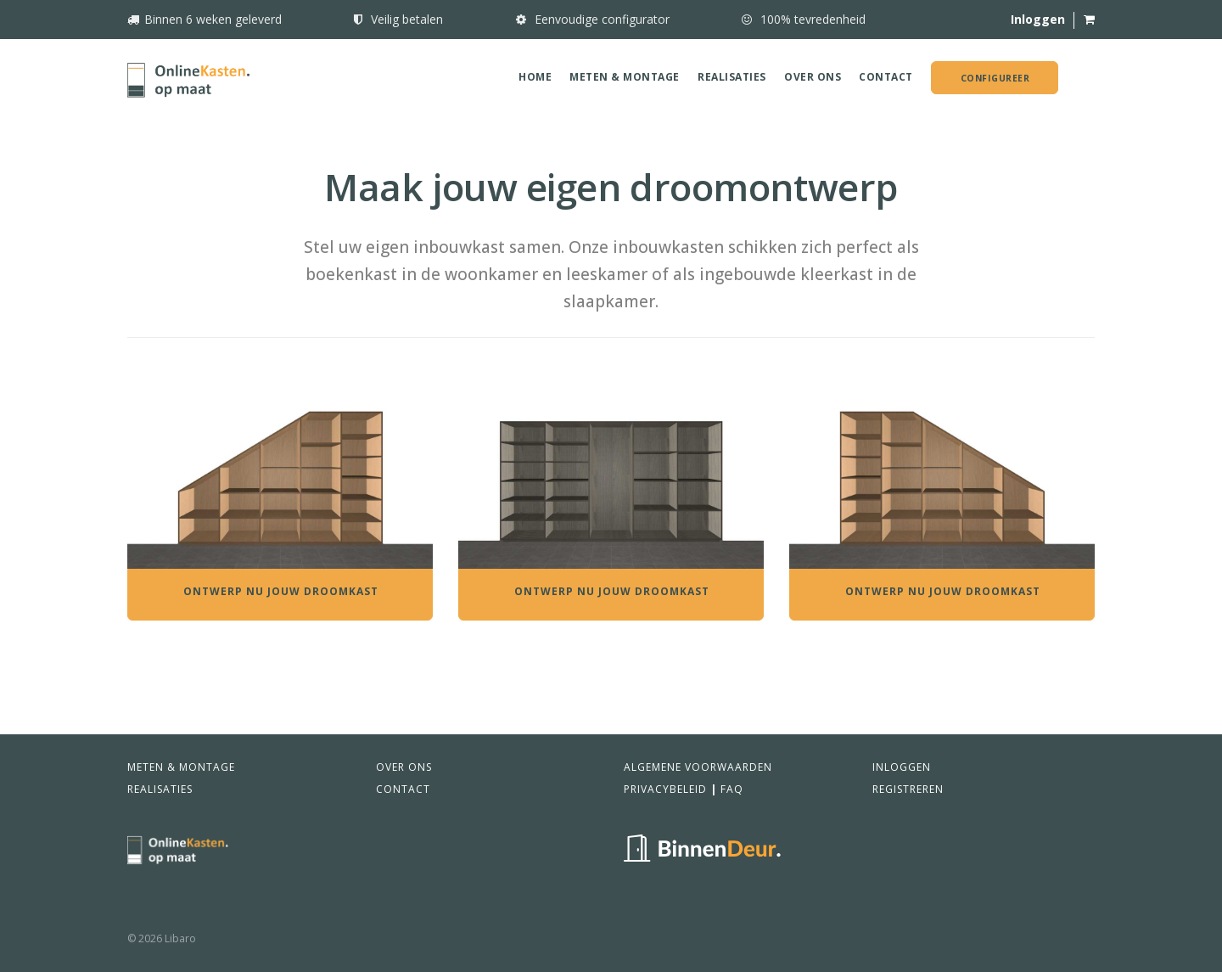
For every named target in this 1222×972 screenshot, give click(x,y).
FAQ (731, 789)
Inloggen (901, 767)
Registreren (908, 789)
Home (535, 77)
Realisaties (732, 77)
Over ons (812, 77)
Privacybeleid (665, 789)
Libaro (180, 938)
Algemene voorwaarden (698, 767)
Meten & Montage (624, 77)
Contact (886, 77)
